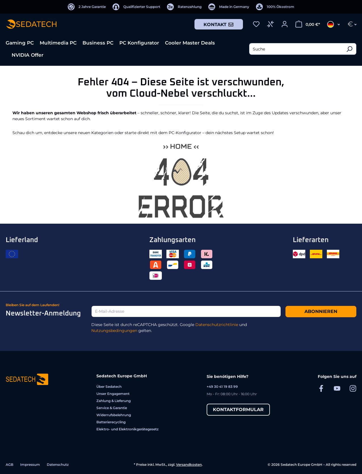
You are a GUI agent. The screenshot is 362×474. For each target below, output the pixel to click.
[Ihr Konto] (285, 24)
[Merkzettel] (256, 24)
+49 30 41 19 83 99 (222, 386)
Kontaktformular (238, 409)
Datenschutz (58, 464)
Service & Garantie (111, 408)
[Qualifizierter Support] (136, 6)
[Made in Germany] (228, 6)
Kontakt (219, 24)
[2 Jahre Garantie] (87, 6)
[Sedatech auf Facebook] (321, 388)
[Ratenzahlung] (184, 6)
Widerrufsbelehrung (113, 415)
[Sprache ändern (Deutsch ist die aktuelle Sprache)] (332, 24)
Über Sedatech (109, 386)
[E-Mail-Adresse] (186, 311)
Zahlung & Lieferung (113, 401)
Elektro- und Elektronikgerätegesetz (127, 429)
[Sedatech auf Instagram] (353, 388)
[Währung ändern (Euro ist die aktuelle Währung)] (350, 24)
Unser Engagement (113, 394)
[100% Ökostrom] (275, 6)
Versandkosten (189, 464)
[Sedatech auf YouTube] (337, 388)
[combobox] (296, 49)
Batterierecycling (111, 422)
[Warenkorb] (308, 24)
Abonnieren (320, 311)
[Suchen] (349, 49)
